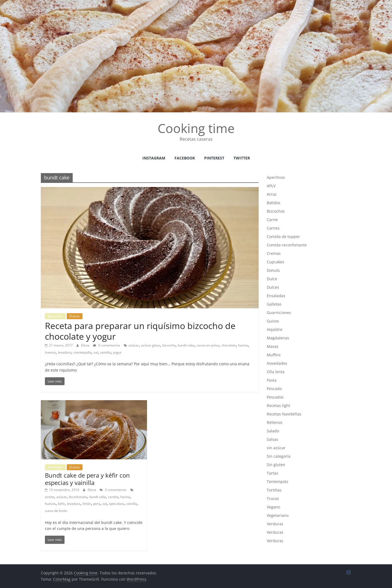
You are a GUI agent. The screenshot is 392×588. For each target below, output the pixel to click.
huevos (50, 352)
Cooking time (196, 128)
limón (86, 503)
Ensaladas (276, 295)
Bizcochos (55, 316)
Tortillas (274, 490)
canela (113, 496)
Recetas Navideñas (284, 414)
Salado (273, 430)
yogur (117, 352)
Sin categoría (278, 456)
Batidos (273, 202)
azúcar (133, 345)
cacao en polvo (208, 345)
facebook (184, 158)
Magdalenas (278, 337)
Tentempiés (277, 481)
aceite (49, 496)
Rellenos (274, 422)
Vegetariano (278, 515)
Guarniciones (279, 312)
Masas (272, 346)
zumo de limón (56, 510)
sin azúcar (276, 447)
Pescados (275, 397)
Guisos (273, 321)
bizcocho (169, 345)
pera (96, 503)
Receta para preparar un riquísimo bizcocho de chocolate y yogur (140, 331)
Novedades (277, 363)
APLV (271, 185)
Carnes (273, 228)
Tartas (272, 473)
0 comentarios (106, 345)
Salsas (272, 439)
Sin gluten (276, 464)
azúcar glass (150, 345)
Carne (272, 219)
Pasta (272, 380)
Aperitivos (276, 177)
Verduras (275, 523)
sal (96, 352)
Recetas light (278, 405)
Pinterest (214, 158)
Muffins (274, 354)
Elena (85, 345)
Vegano (273, 506)
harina (243, 345)
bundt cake (186, 345)
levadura (64, 352)
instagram (153, 158)
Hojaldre (274, 329)
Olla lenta (275, 371)
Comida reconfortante (287, 245)
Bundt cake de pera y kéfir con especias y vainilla (87, 478)
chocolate (228, 345)
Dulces (74, 316)
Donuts (273, 270)
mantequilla (82, 352)
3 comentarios (113, 489)
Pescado (274, 388)
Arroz (272, 194)
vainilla (105, 352)
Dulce (272, 278)
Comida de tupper (283, 236)
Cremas (274, 253)
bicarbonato (78, 496)
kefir (61, 503)
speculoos (116, 503)
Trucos (273, 498)
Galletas (274, 304)
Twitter (242, 158)
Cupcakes (275, 261)
